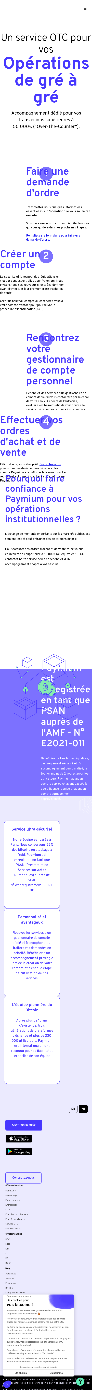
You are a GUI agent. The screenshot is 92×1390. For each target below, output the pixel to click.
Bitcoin (9, 1288)
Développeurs (12, 1228)
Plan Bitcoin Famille (15, 1219)
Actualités (10, 1273)
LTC (7, 1253)
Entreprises (11, 1205)
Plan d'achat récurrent (17, 1214)
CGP (7, 1209)
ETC (7, 1248)
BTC (7, 1239)
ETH (7, 1244)
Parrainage (11, 1195)
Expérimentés (12, 1200)
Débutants (11, 1190)
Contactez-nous (23, 1178)
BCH (7, 1258)
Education (10, 1283)
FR (83, 1109)
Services (9, 1278)
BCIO (8, 1263)
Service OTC (11, 1223)
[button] (86, 8)
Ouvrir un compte (24, 1125)
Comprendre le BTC (15, 1292)
